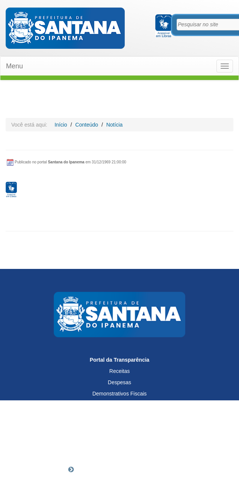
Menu (14, 66)
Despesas (119, 382)
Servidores (119, 416)
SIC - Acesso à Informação (119, 427)
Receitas (119, 371)
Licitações (119, 405)
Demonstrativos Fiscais (119, 394)
